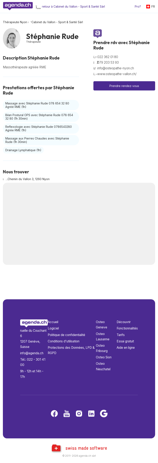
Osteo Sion (104, 357)
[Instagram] (79, 413)
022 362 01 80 (107, 57)
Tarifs (121, 335)
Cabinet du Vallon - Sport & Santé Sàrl (57, 22)
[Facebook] (54, 413)
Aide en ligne (126, 348)
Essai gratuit (125, 341)
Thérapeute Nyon (15, 22)
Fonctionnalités (127, 328)
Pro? (138, 6)
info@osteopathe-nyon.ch (115, 68)
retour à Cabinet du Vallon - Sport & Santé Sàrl (73, 6)
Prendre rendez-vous (124, 86)
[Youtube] (67, 413)
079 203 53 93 (108, 62)
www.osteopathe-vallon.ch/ (116, 74)
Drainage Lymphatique (23, 150)
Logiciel (53, 328)
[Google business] (104, 413)
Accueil (53, 322)
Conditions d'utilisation (63, 341)
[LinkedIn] (91, 413)
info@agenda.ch (31, 353)
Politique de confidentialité (66, 335)
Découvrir (124, 322)
